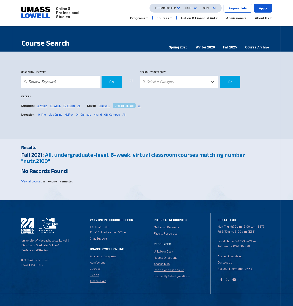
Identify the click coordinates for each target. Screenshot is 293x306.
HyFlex (69, 114)
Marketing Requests (166, 227)
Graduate (104, 105)
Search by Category (153, 72)
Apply (263, 8)
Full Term (69, 105)
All (78, 105)
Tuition (94, 274)
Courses (95, 268)
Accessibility (162, 263)
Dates (188, 8)
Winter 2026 (205, 47)
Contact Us (225, 262)
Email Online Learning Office (108, 232)
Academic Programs (103, 256)
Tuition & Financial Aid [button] (197, 17)
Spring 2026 (178, 47)
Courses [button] (162, 17)
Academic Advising (230, 256)
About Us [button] (262, 17)
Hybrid (98, 114)
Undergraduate (124, 105)
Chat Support (98, 238)
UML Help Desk (163, 251)
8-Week (42, 105)
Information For (165, 8)
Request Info (237, 8)
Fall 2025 (230, 47)
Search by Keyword (33, 72)
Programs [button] (137, 17)
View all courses (31, 181)
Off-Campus (112, 114)
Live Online (55, 114)
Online (42, 114)
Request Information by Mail (235, 268)
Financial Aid (98, 281)
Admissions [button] (235, 17)
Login (205, 8)
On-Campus (83, 114)
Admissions (97, 262)
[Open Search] (214, 8)
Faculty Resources (166, 233)
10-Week (55, 105)
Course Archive (257, 47)
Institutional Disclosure (169, 270)
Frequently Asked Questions (172, 276)
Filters (26, 96)
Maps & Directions (165, 257)
